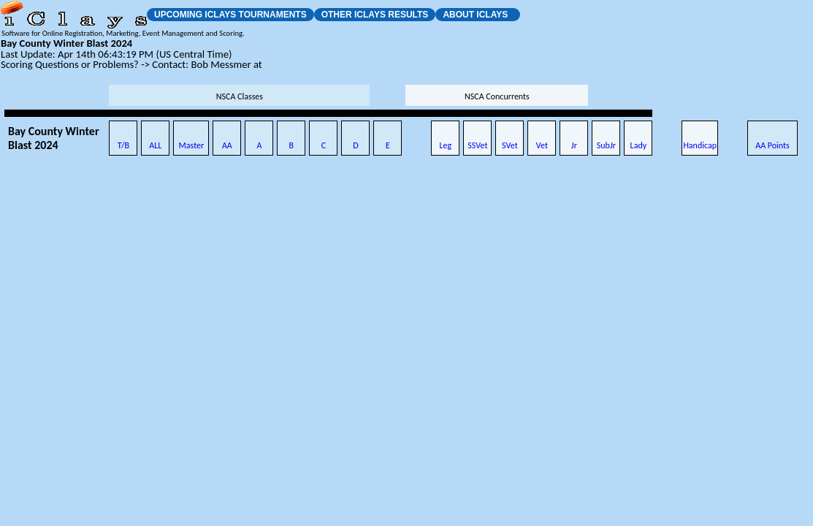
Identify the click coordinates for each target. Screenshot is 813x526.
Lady (638, 145)
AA (227, 145)
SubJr (606, 145)
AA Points (772, 145)
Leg (446, 145)
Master (192, 145)
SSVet (477, 145)
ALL (155, 145)
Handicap (700, 145)
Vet (542, 145)
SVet (510, 145)
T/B (123, 145)
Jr (574, 145)
